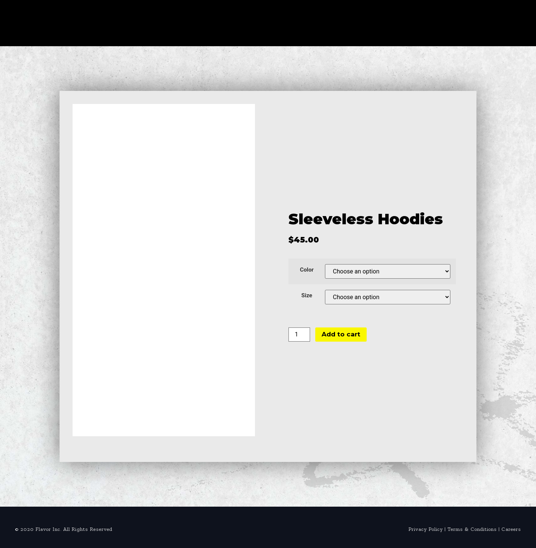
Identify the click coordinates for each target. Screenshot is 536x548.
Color (307, 270)
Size (306, 295)
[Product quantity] (299, 334)
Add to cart (341, 334)
